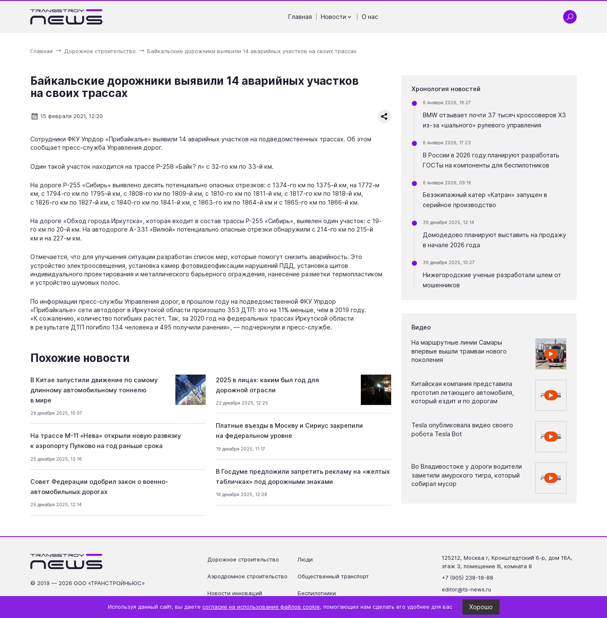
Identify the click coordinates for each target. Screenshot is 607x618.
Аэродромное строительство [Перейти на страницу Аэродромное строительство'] (247, 576)
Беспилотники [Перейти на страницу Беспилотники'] (317, 593)
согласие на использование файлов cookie (261, 606)
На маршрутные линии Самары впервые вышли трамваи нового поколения (459, 351)
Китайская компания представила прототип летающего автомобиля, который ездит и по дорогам (462, 392)
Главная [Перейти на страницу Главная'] (300, 17)
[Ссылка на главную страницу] (66, 16)
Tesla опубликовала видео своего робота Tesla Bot (462, 429)
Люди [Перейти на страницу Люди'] (305, 559)
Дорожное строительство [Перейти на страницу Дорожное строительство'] (243, 559)
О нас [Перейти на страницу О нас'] (370, 17)
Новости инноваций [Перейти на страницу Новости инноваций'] (234, 593)
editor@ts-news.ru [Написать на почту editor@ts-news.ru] (466, 589)
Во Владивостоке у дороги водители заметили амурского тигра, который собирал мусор (466, 475)
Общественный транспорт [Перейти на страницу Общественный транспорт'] (333, 576)
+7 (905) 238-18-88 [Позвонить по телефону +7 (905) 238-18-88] (467, 577)
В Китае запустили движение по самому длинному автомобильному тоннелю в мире (94, 390)
